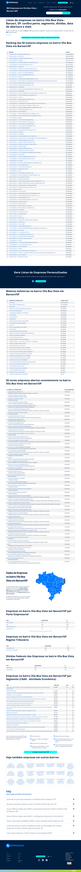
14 (7, 329)
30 (7, 362)
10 (7, 321)
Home (7, 853)
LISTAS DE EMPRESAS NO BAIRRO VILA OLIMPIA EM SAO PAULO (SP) (20, 774)
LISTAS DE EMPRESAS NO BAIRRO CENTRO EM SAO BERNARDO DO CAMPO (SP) (20, 782)
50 (7, 561)
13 (7, 327)
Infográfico (8, 860)
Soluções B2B (41, 2)
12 (7, 325)
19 (7, 339)
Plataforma (30, 2)
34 (7, 370)
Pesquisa (8, 858)
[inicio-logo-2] (12, 2)
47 (7, 551)
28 (7, 358)
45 (7, 544)
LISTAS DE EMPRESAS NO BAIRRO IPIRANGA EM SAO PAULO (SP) (50, 773)
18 (7, 337)
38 (7, 520)
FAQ (19, 858)
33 (7, 368)
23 (7, 347)
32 (7, 366)
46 (7, 547)
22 (7, 345)
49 (7, 558)
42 (7, 534)
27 (7, 355)
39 (7, 523)
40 (7, 527)
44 (7, 540)
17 (7, 335)
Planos (35, 2)
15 (7, 331)
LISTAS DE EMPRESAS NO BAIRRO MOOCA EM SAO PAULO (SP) (60, 773)
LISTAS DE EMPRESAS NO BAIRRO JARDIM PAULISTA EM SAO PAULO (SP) (70, 766)
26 (7, 353)
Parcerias (48, 2)
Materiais (54, 2)
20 (7, 341)
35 (7, 372)
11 (7, 323)
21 (7, 343)
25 (7, 351)
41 (7, 530)
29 (7, 360)
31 (7, 364)
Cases (19, 856)
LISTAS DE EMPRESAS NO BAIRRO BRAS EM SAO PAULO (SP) (50, 765)
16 (7, 333)
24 (7, 349)
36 (7, 374)
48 (7, 554)
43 (7, 537)
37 (7, 516)
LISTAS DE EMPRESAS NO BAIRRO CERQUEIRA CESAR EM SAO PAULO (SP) (11, 782)
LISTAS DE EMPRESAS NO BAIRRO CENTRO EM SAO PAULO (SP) (40, 765)
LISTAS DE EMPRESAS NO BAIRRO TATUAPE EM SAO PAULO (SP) (70, 774)
